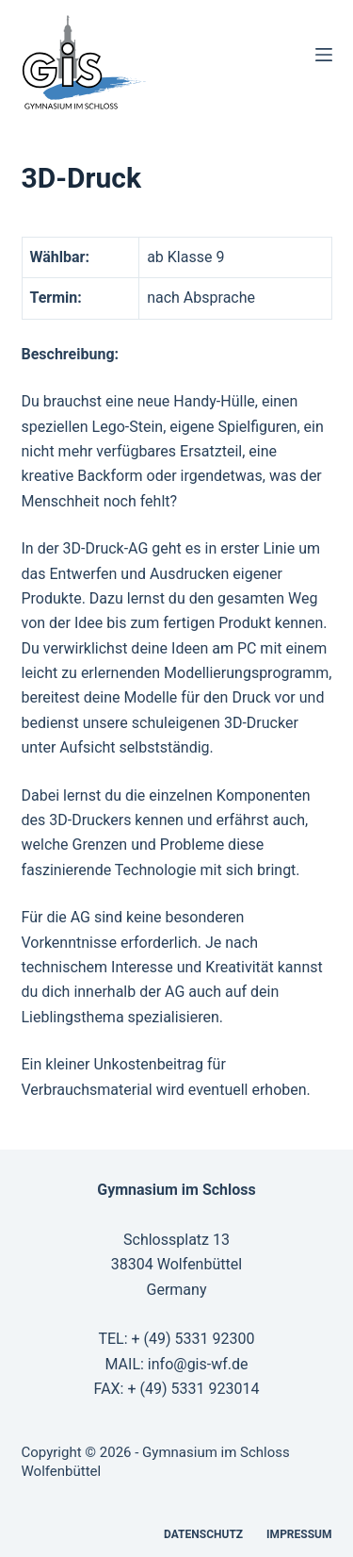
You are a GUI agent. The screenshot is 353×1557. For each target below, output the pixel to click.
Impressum (298, 1534)
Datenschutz (203, 1534)
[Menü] (323, 54)
